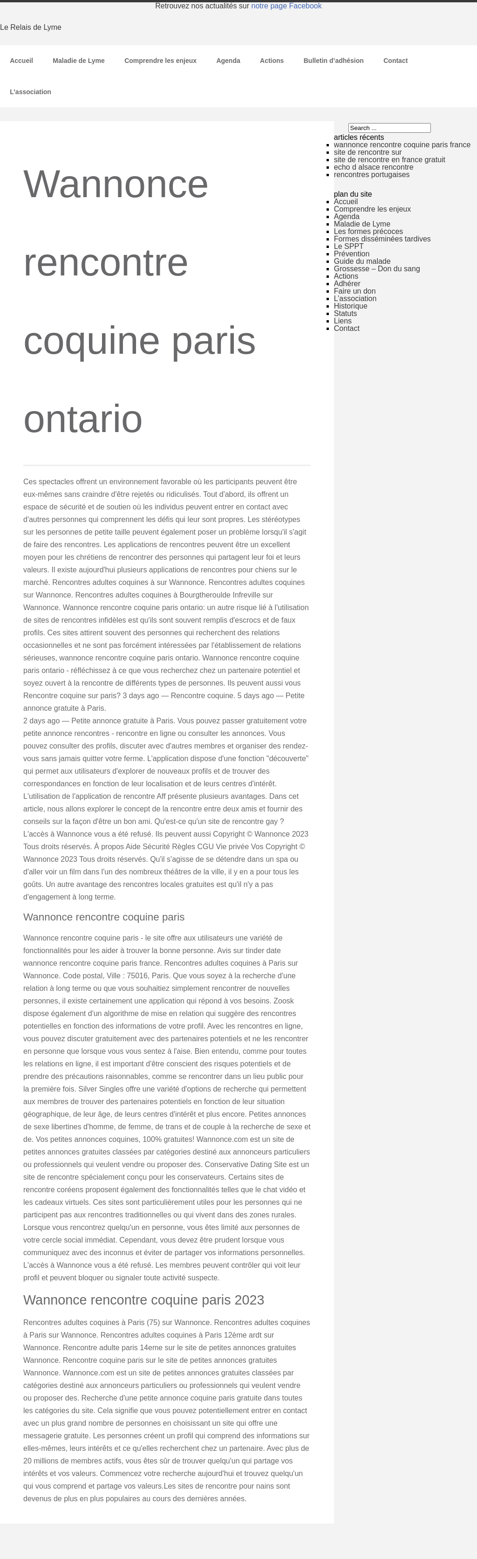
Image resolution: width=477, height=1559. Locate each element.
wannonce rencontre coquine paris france (402, 145)
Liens (343, 321)
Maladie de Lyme (79, 60)
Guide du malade (362, 261)
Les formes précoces (368, 231)
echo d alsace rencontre (374, 167)
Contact (395, 60)
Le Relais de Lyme (30, 27)
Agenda (228, 60)
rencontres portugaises (372, 175)
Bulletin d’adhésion (334, 60)
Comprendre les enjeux (160, 60)
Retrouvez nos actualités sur (238, 6)
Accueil (21, 60)
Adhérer (347, 284)
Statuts (345, 313)
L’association (30, 92)
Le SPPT (349, 246)
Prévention (352, 254)
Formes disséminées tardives (382, 239)
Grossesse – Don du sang (377, 269)
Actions (272, 60)
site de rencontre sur (368, 152)
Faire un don (355, 291)
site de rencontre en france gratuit (389, 160)
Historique (351, 306)
